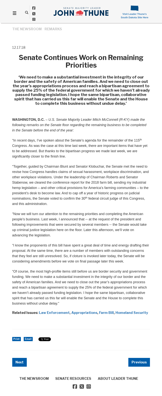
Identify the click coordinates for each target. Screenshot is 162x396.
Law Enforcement (54, 313)
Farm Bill (106, 313)
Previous (139, 362)
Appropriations (84, 313)
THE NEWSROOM (27, 29)
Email (28, 339)
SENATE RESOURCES (73, 379)
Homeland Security (132, 313)
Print (16, 339)
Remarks (53, 29)
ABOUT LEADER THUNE (118, 379)
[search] (26, 12)
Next (19, 362)
